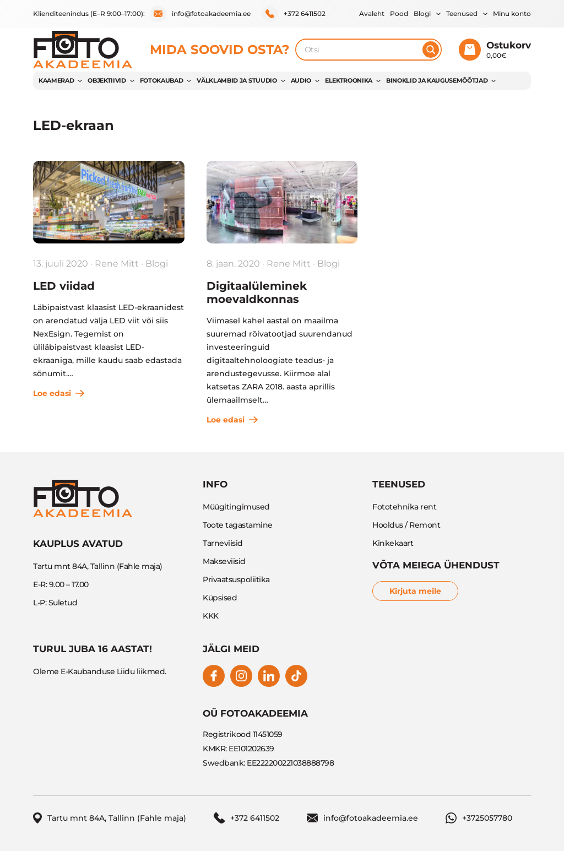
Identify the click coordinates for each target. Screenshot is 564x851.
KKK (211, 616)
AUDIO (301, 80)
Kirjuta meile (415, 591)
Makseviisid (224, 561)
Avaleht (371, 13)
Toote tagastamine (238, 525)
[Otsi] (430, 49)
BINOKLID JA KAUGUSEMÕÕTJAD (436, 80)
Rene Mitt (117, 263)
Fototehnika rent (404, 507)
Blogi (422, 13)
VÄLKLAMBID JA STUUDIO (236, 80)
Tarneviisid (223, 543)
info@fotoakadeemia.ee (200, 14)
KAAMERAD (56, 80)
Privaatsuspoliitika (236, 579)
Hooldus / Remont (406, 525)
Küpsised (220, 598)
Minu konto (512, 13)
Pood (399, 13)
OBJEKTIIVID (107, 80)
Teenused (462, 13)
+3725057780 (479, 817)
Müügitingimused (236, 507)
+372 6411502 (294, 14)
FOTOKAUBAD (161, 80)
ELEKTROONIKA (348, 80)
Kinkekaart (392, 543)
